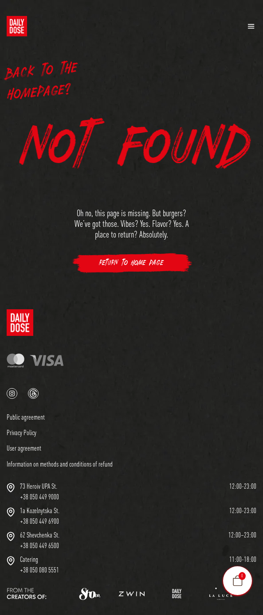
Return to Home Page (131, 263)
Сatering (29, 559)
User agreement (24, 448)
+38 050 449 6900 (39, 521)
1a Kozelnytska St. (39, 510)
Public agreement (26, 417)
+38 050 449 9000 (39, 496)
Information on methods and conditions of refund (60, 464)
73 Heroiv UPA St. (38, 486)
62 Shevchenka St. (39, 534)
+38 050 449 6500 (39, 545)
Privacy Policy (21, 432)
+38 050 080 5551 (39, 569)
